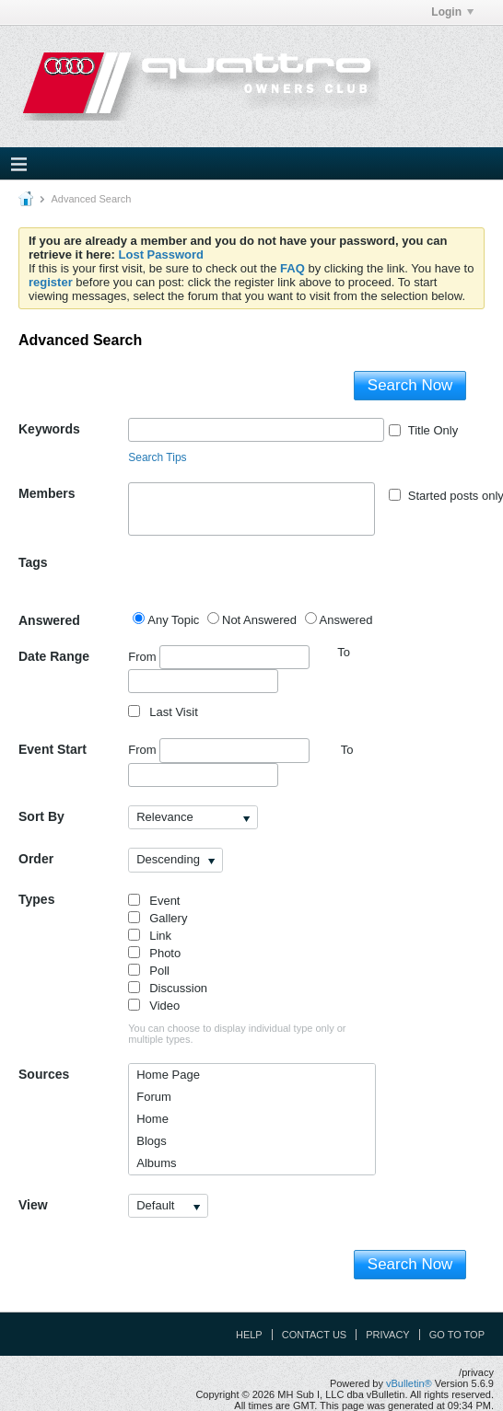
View (33, 1204)
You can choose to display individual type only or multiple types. (236, 1034)
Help (249, 1334)
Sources (43, 1074)
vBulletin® (409, 1383)
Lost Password (161, 254)
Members (46, 493)
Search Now (410, 385)
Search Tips (157, 457)
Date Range (53, 656)
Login (452, 12)
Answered (49, 620)
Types (36, 899)
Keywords (49, 429)
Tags (33, 562)
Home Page (168, 1074)
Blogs (151, 1141)
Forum (153, 1097)
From (219, 657)
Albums (156, 1163)
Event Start (52, 749)
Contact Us (314, 1334)
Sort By (41, 816)
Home (152, 1119)
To (347, 750)
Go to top (457, 1334)
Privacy (387, 1334)
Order (35, 858)
